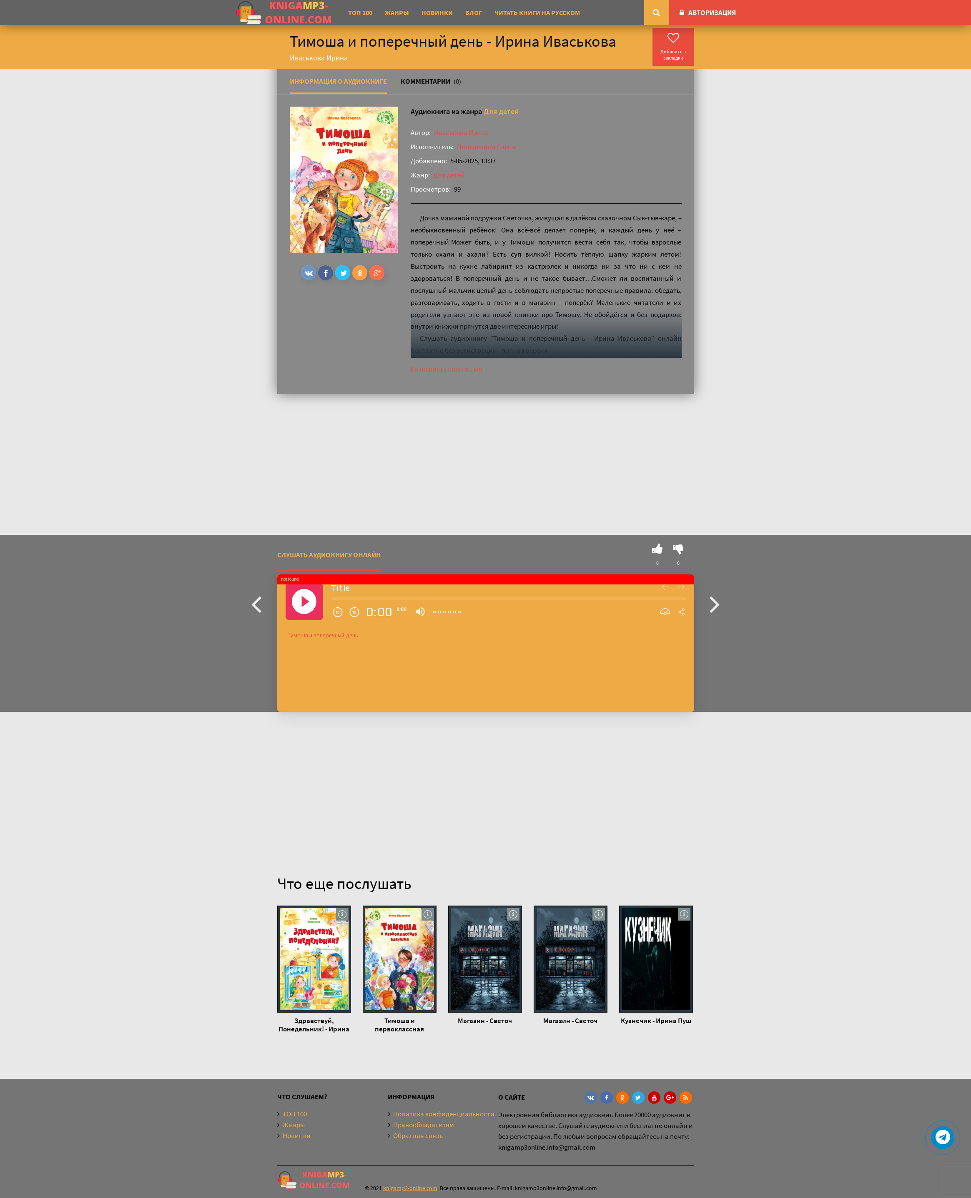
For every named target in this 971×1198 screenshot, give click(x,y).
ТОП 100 (360, 12)
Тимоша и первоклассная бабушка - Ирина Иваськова (399, 1024)
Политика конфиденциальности (443, 1113)
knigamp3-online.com (410, 1188)
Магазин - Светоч (485, 1020)
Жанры (397, 12)
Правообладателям (423, 1124)
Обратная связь (418, 1135)
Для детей (501, 111)
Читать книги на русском (537, 12)
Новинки (437, 12)
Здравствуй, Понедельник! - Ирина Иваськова (314, 1024)
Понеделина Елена (486, 146)
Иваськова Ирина (461, 132)
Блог (473, 12)
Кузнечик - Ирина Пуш (656, 1020)
